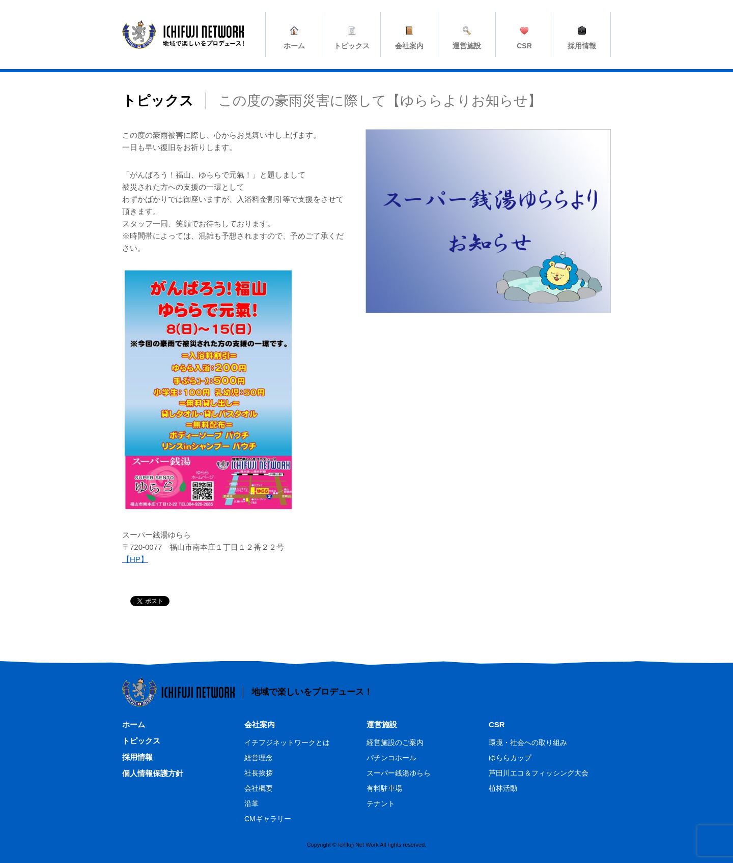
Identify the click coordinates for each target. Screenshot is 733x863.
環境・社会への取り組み (528, 742)
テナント (380, 803)
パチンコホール (391, 758)
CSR (497, 724)
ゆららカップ (510, 758)
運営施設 (381, 724)
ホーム (133, 724)
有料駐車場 (384, 788)
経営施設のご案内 (395, 742)
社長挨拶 (258, 773)
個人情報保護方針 (152, 773)
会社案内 (259, 724)
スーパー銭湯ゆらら (398, 773)
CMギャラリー (267, 819)
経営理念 (258, 758)
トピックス (141, 740)
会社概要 (258, 788)
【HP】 (135, 559)
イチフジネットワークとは (287, 742)
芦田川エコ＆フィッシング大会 (538, 773)
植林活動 (503, 788)
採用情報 (137, 757)
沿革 (251, 803)
